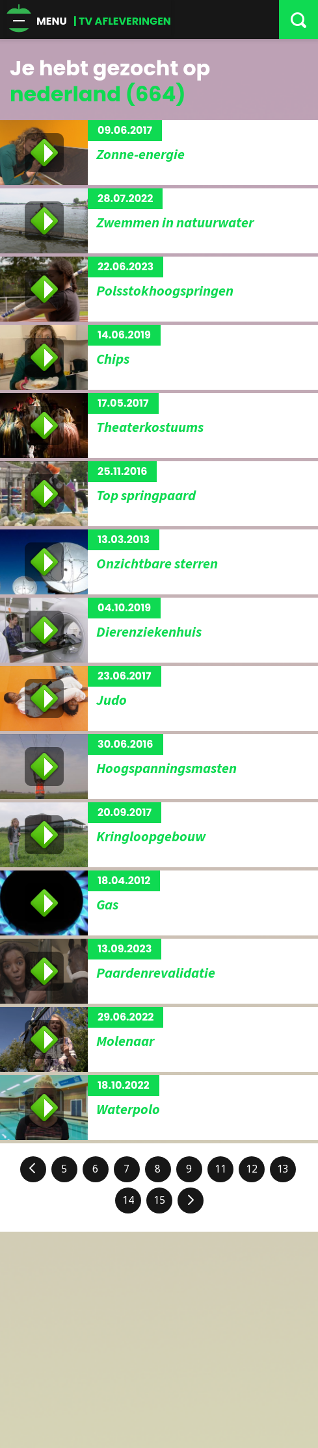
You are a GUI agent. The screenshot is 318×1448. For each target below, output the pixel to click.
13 (283, 1169)
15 (159, 1200)
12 (252, 1169)
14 (128, 1200)
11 (220, 1169)
